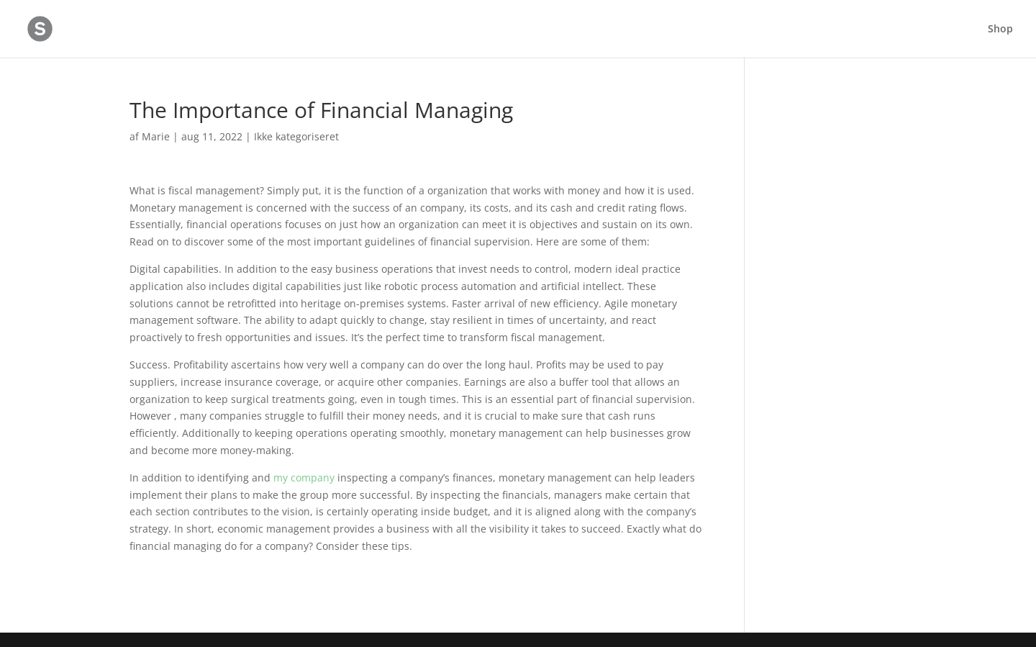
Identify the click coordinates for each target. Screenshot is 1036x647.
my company (304, 477)
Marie (156, 136)
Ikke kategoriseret (296, 136)
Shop (1000, 29)
